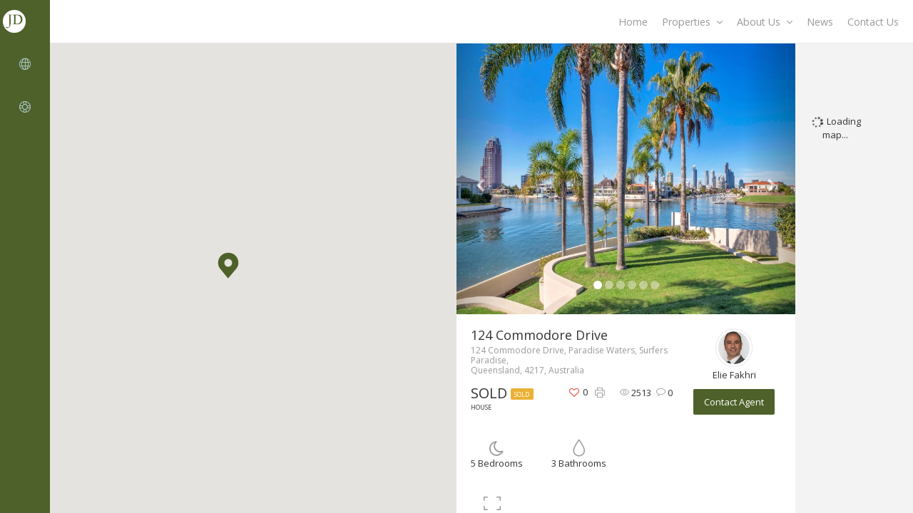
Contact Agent (734, 401)
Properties (692, 21)
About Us (764, 21)
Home (633, 21)
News (820, 21)
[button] (228, 265)
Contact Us (873, 21)
